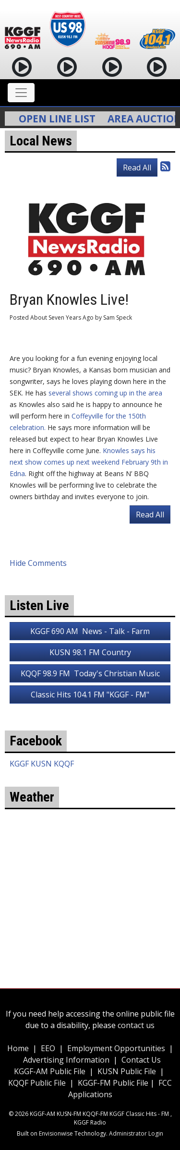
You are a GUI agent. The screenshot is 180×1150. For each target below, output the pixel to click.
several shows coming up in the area (104, 392)
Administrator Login (136, 1133)
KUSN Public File (126, 1071)
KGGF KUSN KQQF (42, 763)
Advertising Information (66, 1059)
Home (18, 1048)
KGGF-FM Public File (114, 1083)
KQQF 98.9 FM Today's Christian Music (90, 673)
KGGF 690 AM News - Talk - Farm (90, 631)
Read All (137, 167)
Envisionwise (56, 1133)
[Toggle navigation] (21, 92)
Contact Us (141, 1059)
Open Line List (60, 118)
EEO (48, 1048)
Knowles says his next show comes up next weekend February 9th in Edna (89, 462)
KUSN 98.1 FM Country (90, 652)
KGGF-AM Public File (49, 1071)
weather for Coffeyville (90, 918)
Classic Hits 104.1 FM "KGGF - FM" (90, 694)
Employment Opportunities (116, 1048)
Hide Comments (38, 563)
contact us (136, 1025)
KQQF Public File (37, 1083)
